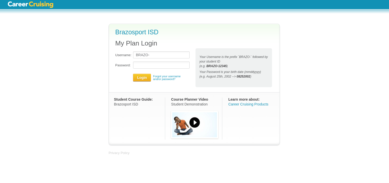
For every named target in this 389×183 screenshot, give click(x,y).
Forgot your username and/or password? (166, 78)
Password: (123, 65)
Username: (123, 55)
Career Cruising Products (248, 104)
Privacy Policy (119, 153)
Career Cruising (30, 4)
